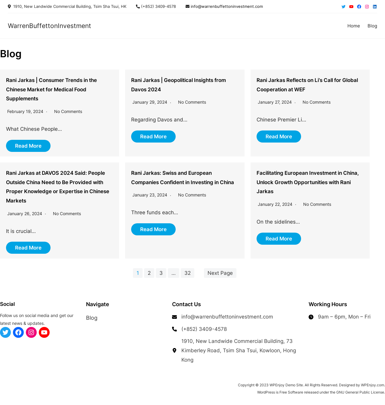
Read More (28, 146)
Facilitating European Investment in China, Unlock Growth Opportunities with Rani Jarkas (308, 182)
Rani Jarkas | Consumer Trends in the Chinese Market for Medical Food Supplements (51, 89)
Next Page (220, 273)
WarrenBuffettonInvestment (49, 26)
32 (187, 273)
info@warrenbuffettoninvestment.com (226, 6)
